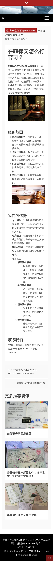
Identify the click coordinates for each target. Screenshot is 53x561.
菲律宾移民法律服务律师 (29, 383)
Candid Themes (29, 554)
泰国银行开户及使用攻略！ (23, 515)
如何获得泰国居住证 (19, 433)
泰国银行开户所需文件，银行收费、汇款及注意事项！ (26, 474)
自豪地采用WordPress (16, 551)
